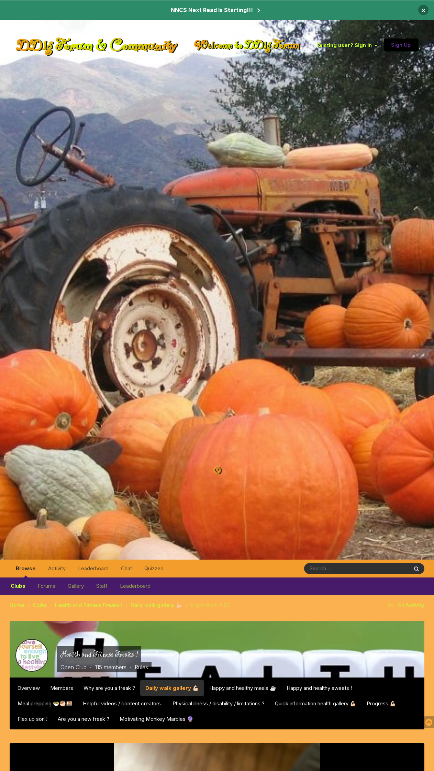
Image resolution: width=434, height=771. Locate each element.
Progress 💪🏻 (381, 703)
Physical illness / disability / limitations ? (219, 703)
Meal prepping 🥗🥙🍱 (45, 703)
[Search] (337, 568)
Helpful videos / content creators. (122, 703)
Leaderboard (135, 586)
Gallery (76, 586)
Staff (102, 586)
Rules (141, 667)
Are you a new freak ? (83, 719)
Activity (57, 568)
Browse (26, 571)
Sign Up (401, 45)
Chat (126, 568)
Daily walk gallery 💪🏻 (172, 688)
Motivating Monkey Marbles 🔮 (156, 719)
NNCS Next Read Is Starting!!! (212, 10)
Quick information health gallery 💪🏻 (315, 703)
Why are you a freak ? (109, 688)
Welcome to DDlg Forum (246, 45)
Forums (46, 586)
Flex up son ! (32, 719)
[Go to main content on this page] (217, 471)
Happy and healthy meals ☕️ (242, 688)
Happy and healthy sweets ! (319, 688)
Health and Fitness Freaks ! (99, 654)
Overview (29, 688)
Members (61, 688)
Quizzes (153, 568)
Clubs (18, 586)
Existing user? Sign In (346, 45)
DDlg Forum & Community (96, 45)
